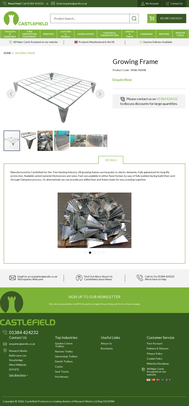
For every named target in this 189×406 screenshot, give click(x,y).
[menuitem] (10, 34)
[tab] (110, 160)
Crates (59, 366)
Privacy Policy (107, 304)
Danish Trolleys (64, 361)
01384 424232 (35, 3)
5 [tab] (103, 252)
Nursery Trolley (64, 351)
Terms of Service (126, 304)
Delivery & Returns (158, 348)
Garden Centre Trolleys (64, 345)
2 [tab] (90, 252)
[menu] (94, 34)
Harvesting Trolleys (66, 356)
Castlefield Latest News (98, 279)
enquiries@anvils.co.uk (75, 3)
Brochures (107, 348)
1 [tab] (85, 252)
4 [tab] (99, 252)
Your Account (155, 343)
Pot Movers (61, 376)
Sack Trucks (62, 371)
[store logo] (26, 18)
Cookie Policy (154, 358)
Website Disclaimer (158, 363)
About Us (106, 343)
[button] (11, 94)
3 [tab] (94, 252)
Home (7, 53)
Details (110, 160)
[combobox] (94, 18)
